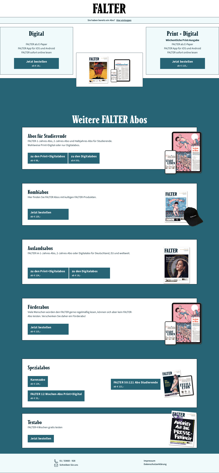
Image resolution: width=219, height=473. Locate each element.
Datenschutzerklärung (155, 464)
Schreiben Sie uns (69, 465)
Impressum (149, 461)
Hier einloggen (123, 20)
